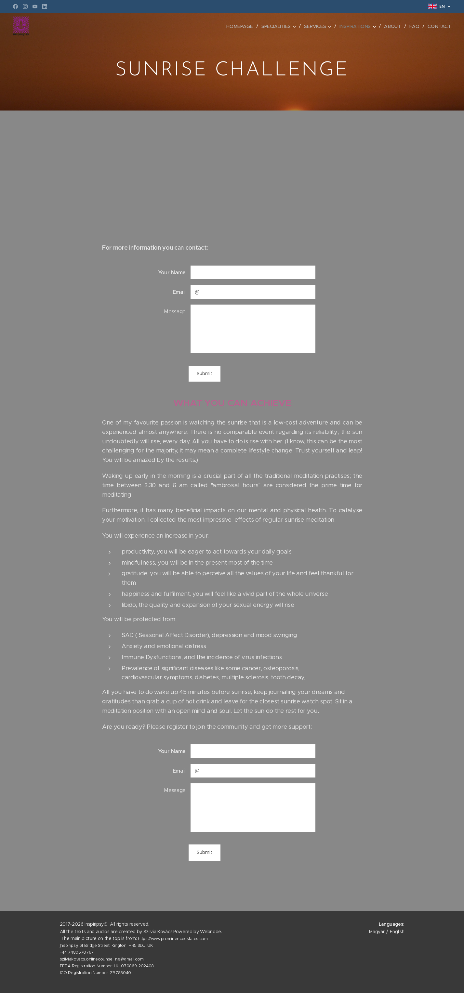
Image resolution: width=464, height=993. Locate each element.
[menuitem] (241, 26)
